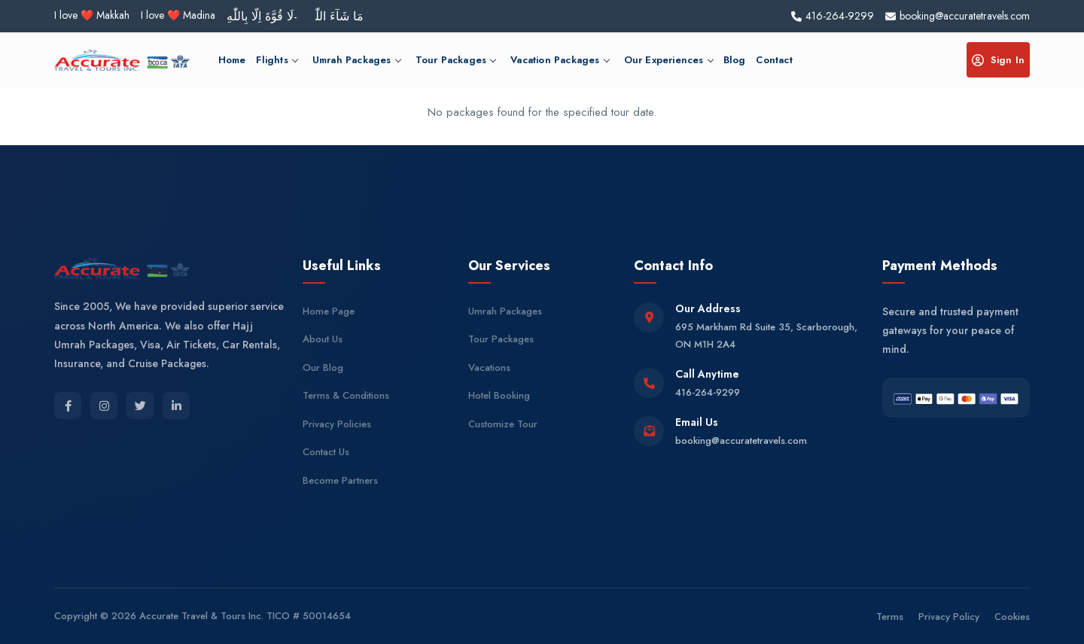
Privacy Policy (948, 616)
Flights (276, 60)
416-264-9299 (707, 392)
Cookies (1012, 616)
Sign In (998, 60)
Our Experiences (668, 60)
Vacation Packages (559, 60)
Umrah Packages (356, 60)
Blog (734, 60)
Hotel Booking (499, 395)
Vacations (489, 367)
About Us (323, 339)
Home (232, 60)
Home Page (329, 311)
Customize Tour (502, 424)
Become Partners (340, 480)
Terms (889, 616)
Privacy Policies (337, 424)
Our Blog (323, 367)
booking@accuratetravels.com (741, 440)
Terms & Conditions (346, 395)
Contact (774, 60)
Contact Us (326, 452)
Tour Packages (456, 60)
